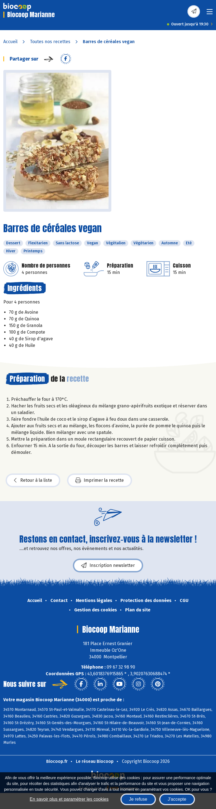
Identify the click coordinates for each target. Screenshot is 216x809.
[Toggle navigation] (210, 13)
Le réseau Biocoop (95, 761)
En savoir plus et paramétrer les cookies (69, 799)
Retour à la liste (33, 480)
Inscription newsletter (108, 565)
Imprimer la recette (99, 480)
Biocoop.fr (57, 761)
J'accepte (177, 799)
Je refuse (138, 799)
